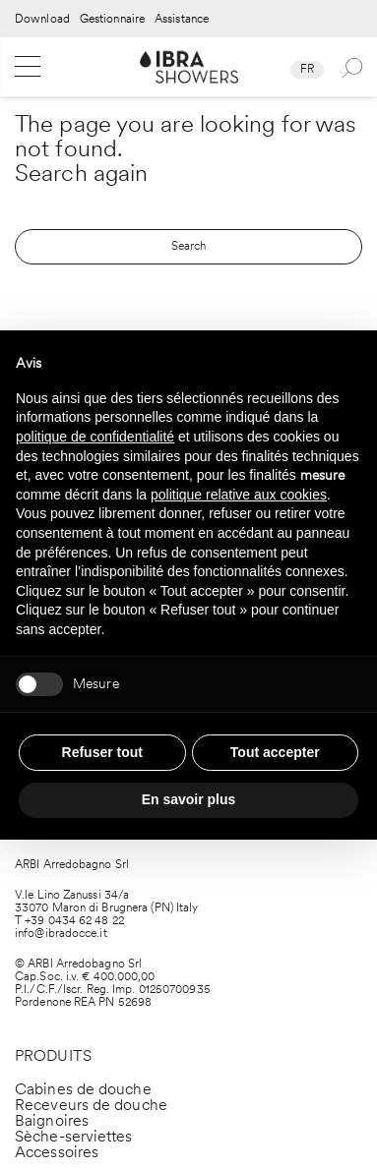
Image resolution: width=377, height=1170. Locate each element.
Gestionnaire (112, 19)
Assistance (182, 19)
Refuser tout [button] (102, 752)
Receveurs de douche (91, 1104)
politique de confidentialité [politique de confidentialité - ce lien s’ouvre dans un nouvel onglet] (95, 436)
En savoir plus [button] (189, 799)
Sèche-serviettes (74, 1136)
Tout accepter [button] (275, 752)
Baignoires (52, 1120)
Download (42, 19)
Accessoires (56, 1151)
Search (189, 246)
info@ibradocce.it (61, 933)
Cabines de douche (83, 1089)
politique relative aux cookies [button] (239, 494)
